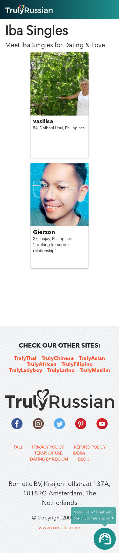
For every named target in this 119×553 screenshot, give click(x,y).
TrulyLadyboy (25, 370)
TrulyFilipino (77, 364)
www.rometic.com (59, 528)
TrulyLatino (61, 370)
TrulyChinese (58, 358)
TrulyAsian (92, 358)
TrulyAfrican (41, 364)
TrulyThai (25, 358)
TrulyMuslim (95, 370)
